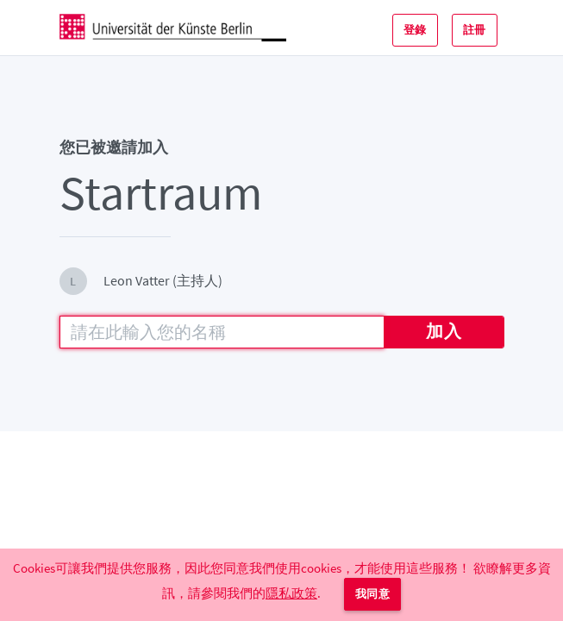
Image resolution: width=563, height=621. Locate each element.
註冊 (474, 29)
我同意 (372, 593)
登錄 (415, 29)
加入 (443, 331)
